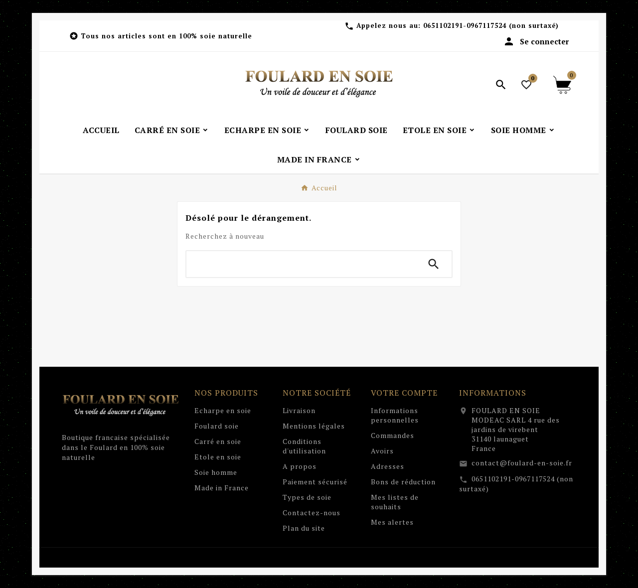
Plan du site (304, 528)
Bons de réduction (403, 481)
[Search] (434, 264)
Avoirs (382, 450)
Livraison (299, 410)
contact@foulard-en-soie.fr (522, 462)
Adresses (387, 466)
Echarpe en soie (222, 410)
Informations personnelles (395, 415)
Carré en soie (217, 441)
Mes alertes (392, 522)
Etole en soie (217, 456)
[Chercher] (301, 264)
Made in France (221, 487)
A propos (300, 466)
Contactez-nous (311, 512)
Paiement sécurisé (315, 481)
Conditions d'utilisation (304, 446)
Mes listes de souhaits (395, 501)
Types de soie (307, 497)
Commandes (392, 435)
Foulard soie (216, 426)
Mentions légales (314, 426)
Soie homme (215, 472)
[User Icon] (536, 41)
